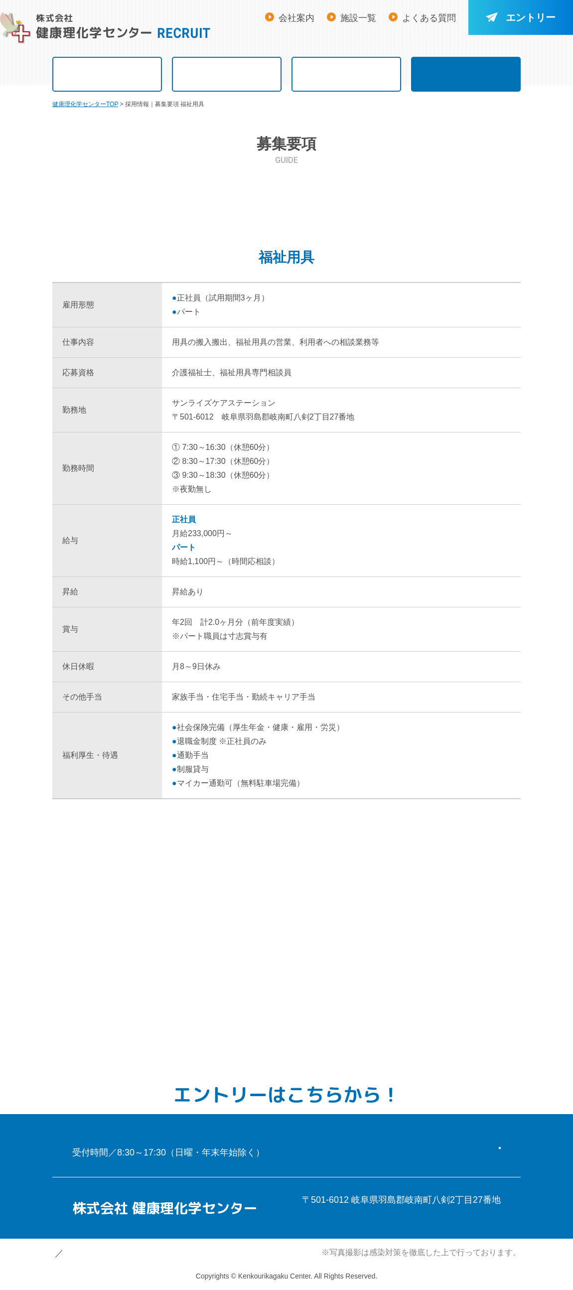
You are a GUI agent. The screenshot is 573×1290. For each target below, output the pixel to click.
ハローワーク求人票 (462, 237)
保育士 (345, 237)
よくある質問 (429, 18)
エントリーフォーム (406, 1137)
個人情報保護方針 (88, 1253)
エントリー (521, 17)
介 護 (227, 202)
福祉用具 (111, 237)
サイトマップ (165, 1253)
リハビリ (345, 202)
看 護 (110, 202)
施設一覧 (358, 18)
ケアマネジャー (462, 202)
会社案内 (296, 18)
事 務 (227, 237)
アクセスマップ (338, 1215)
